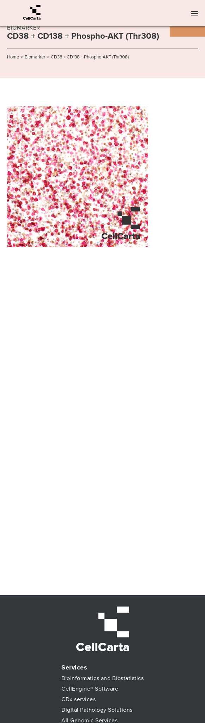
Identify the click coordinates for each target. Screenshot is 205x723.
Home (13, 57)
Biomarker (35, 57)
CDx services (78, 699)
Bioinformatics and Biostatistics (102, 678)
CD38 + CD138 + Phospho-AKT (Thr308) (90, 57)
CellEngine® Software (89, 688)
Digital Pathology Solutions (97, 709)
